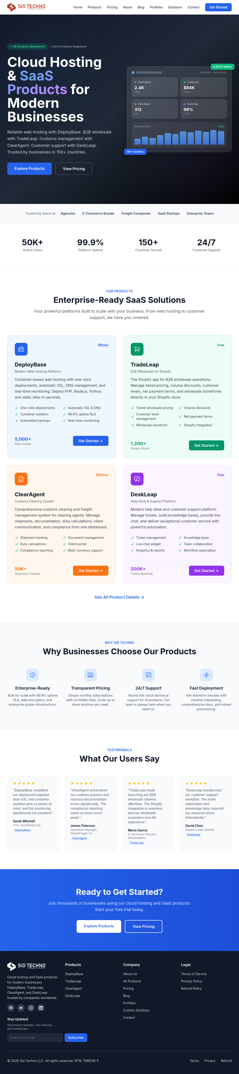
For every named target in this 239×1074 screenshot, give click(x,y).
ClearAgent (73, 988)
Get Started (218, 7)
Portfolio (156, 7)
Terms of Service (194, 974)
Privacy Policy (191, 981)
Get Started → (90, 441)
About (127, 7)
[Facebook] (11, 1007)
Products (94, 7)
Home (77, 7)
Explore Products (30, 168)
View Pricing (74, 168)
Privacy (210, 1061)
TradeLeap (73, 981)
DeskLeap (72, 996)
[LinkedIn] (41, 1007)
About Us (130, 974)
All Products (132, 981)
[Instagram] (31, 1007)
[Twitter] (21, 1007)
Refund (226, 1061)
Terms (194, 1061)
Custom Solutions (136, 1010)
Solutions (175, 7)
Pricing (112, 7)
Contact (194, 7)
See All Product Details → (119, 597)
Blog (141, 7)
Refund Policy (191, 988)
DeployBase (74, 974)
